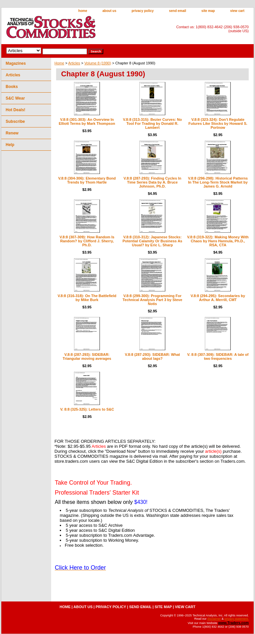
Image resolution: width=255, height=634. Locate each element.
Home (59, 63)
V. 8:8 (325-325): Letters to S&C (87, 409)
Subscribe (15, 121)
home (82, 11)
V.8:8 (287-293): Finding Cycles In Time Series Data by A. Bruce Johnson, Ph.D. (152, 182)
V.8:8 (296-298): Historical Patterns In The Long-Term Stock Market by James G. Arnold (218, 182)
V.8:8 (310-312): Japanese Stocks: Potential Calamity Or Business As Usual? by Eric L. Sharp (152, 241)
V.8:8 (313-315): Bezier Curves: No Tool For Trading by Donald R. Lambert (152, 123)
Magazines (16, 63)
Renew (12, 133)
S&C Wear (15, 98)
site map (208, 11)
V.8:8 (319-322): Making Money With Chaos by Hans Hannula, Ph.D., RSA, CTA (217, 241)
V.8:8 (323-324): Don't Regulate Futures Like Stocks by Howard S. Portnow (218, 123)
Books (12, 86)
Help (10, 144)
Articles (74, 63)
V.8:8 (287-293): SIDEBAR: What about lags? (152, 356)
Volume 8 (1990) (97, 63)
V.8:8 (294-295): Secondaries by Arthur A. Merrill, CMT (218, 298)
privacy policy (142, 11)
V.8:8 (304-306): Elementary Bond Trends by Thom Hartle (87, 180)
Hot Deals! (15, 110)
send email (177, 11)
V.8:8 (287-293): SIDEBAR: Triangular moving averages (87, 356)
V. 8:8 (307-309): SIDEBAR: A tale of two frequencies (218, 356)
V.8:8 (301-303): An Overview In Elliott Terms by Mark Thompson (87, 121)
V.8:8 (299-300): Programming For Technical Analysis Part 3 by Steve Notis (152, 300)
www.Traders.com (233, 623)
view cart (237, 11)
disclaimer (214, 618)
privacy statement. (236, 618)
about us (110, 11)
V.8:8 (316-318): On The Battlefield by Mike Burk (86, 298)
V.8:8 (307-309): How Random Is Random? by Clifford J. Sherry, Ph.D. (86, 241)
